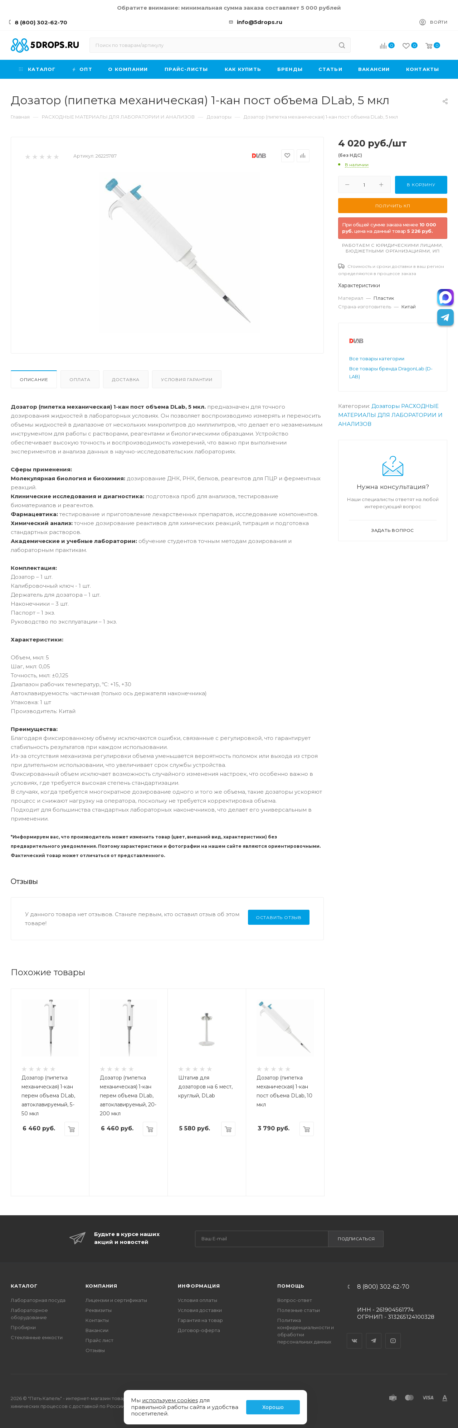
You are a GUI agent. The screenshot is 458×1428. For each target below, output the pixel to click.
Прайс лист (99, 1340)
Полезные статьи (298, 1310)
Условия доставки (200, 1310)
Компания (101, 1286)
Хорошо (273, 1407)
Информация (199, 1286)
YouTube (393, 1334)
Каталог (24, 1286)
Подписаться (356, 1238)
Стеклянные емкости (37, 1337)
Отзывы (95, 1350)
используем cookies (170, 1400)
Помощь (290, 1286)
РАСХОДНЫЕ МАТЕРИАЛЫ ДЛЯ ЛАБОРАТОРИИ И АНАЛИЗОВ (390, 415)
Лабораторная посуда (38, 1300)
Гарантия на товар (200, 1320)
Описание (34, 379)
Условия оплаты (197, 1300)
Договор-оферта (199, 1330)
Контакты (97, 1320)
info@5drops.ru (259, 22)
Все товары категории (376, 358)
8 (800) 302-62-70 (41, 22)
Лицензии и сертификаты (116, 1300)
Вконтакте (354, 1334)
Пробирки (23, 1327)
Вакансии (97, 1330)
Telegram (373, 1334)
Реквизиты (99, 1310)
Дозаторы (385, 406)
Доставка (126, 379)
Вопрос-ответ (294, 1300)
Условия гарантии (187, 379)
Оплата (80, 379)
